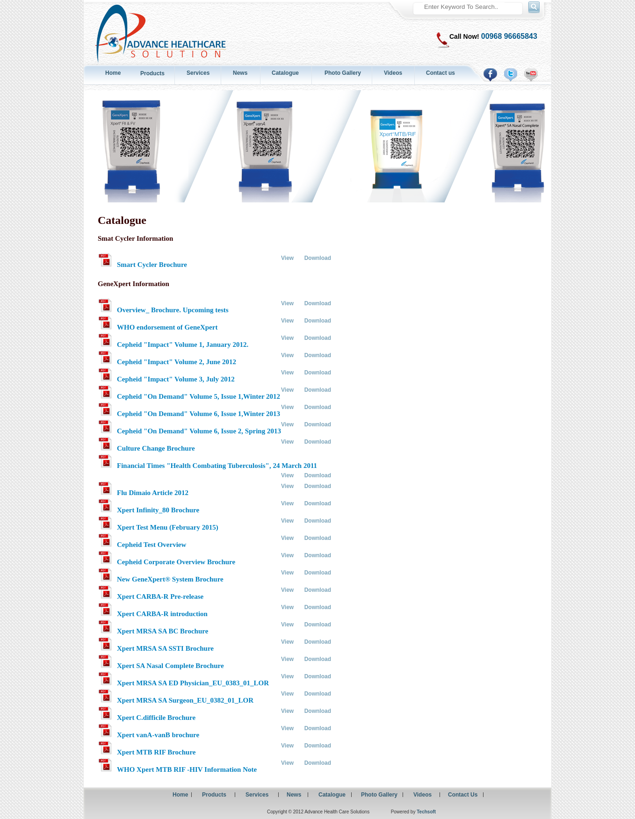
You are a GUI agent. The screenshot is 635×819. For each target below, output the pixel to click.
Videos (393, 73)
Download (317, 258)
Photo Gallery (343, 73)
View (287, 258)
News (240, 73)
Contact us (440, 73)
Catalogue (285, 73)
